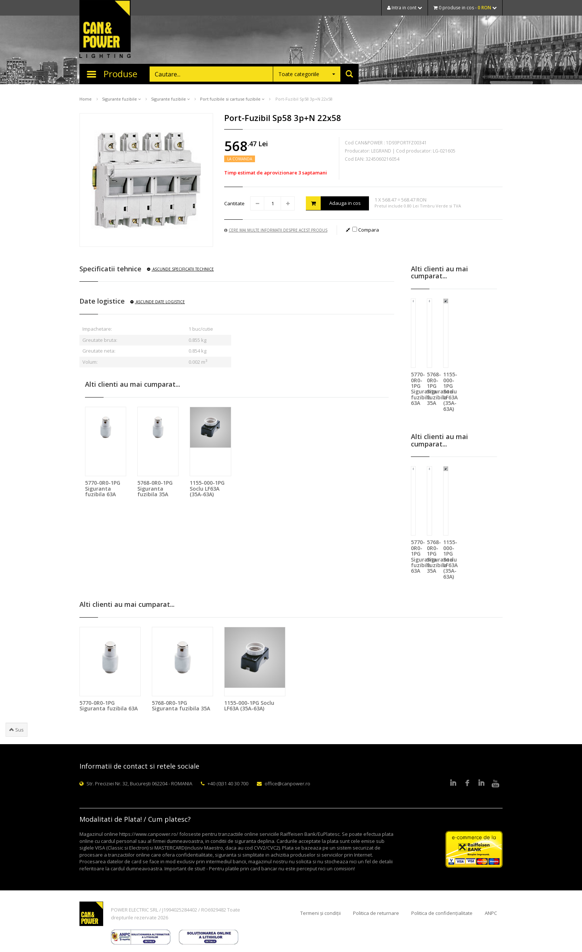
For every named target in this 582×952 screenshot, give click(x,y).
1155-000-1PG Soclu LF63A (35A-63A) (207, 488)
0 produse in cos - (465, 7)
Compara (365, 229)
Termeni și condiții (320, 913)
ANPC (491, 913)
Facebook (467, 783)
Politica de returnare (376, 913)
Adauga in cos (333, 203)
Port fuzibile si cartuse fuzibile (232, 99)
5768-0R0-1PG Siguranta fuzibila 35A (155, 488)
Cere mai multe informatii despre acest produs (275, 230)
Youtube (495, 783)
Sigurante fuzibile (121, 99)
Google (481, 783)
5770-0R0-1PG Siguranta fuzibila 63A (102, 488)
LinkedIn (453, 783)
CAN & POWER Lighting (105, 29)
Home (85, 99)
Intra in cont (404, 7)
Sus (16, 729)
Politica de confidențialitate (442, 913)
